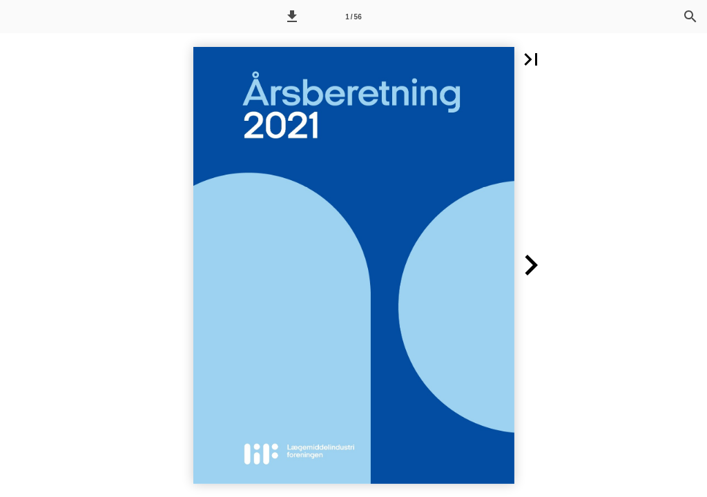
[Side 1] (353, 16)
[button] (292, 16)
